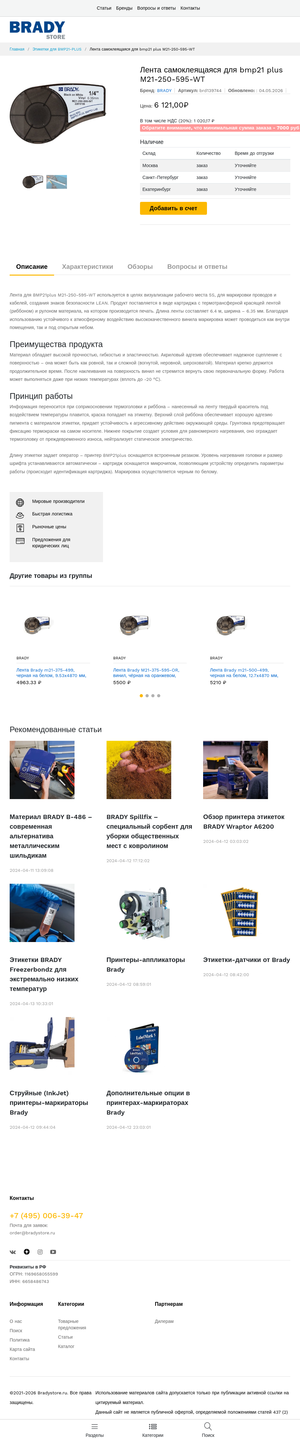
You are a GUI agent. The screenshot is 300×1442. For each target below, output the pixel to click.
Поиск (16, 1330)
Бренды (124, 8)
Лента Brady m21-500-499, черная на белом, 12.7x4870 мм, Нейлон (244, 672)
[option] (70, 113)
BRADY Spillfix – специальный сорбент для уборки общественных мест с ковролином (149, 831)
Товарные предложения (72, 1324)
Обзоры (140, 266)
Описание (32, 266)
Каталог (66, 1346)
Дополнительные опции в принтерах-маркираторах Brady (148, 1102)
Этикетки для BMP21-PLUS (57, 49)
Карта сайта (22, 1349)
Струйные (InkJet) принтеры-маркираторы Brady (49, 1102)
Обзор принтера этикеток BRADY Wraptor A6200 (243, 821)
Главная (17, 49)
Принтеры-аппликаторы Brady (146, 964)
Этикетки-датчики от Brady (246, 960)
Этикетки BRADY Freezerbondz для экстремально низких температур (44, 974)
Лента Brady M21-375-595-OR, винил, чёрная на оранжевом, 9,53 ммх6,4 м (146, 672)
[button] (141, 695)
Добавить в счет (173, 208)
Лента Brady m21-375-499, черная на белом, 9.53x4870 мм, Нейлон (51, 672)
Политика (20, 1340)
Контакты (190, 8)
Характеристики (87, 266)
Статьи (104, 8)
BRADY (22, 658)
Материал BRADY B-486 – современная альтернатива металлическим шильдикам (51, 836)
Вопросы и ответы (156, 8)
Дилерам (164, 1321)
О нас (16, 1321)
